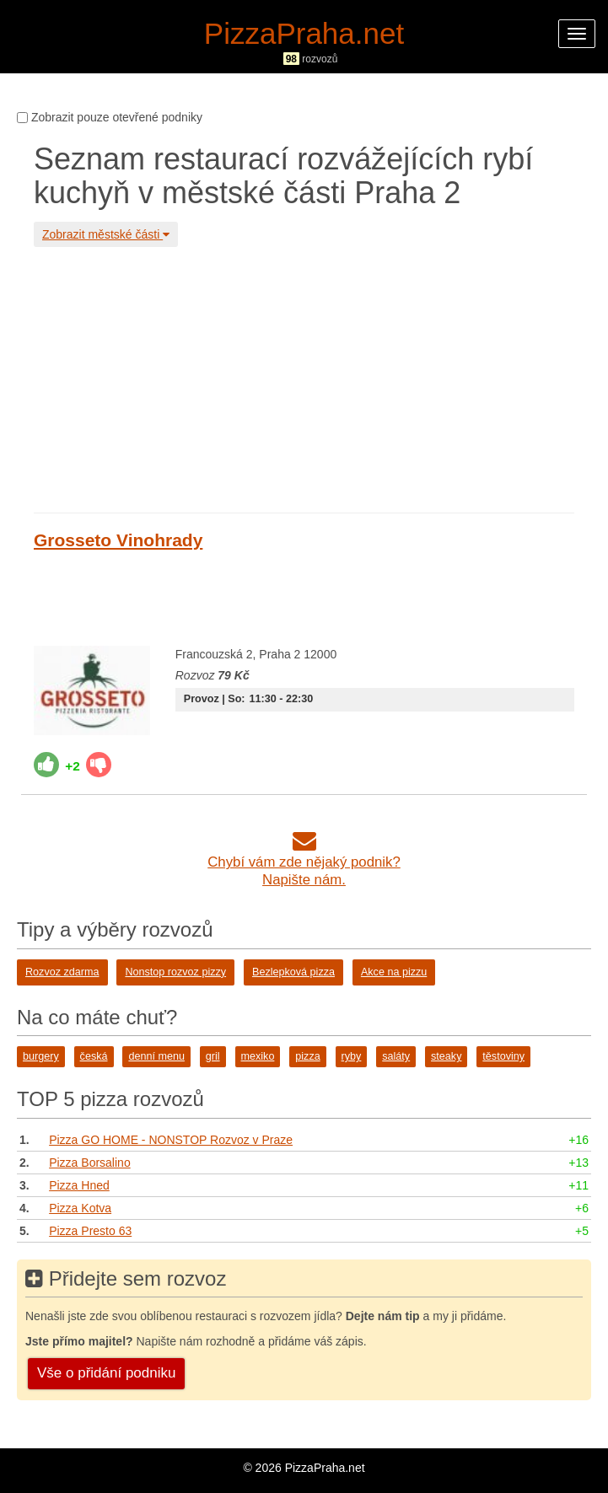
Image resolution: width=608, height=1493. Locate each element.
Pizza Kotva (80, 1208)
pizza (307, 1056)
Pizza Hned (79, 1185)
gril (213, 1056)
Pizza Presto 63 (90, 1231)
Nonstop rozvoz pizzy (175, 972)
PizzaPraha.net (304, 33)
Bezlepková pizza (293, 972)
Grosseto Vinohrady (118, 540)
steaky (446, 1056)
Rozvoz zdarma (62, 972)
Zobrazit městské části (105, 234)
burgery (41, 1056)
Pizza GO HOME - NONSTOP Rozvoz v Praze (171, 1140)
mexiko (258, 1056)
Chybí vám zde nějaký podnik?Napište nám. (304, 862)
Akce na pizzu (394, 972)
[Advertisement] (304, 378)
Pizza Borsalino (90, 1162)
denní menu (156, 1056)
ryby (352, 1056)
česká (94, 1056)
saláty (396, 1056)
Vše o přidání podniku (106, 1373)
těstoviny (503, 1056)
